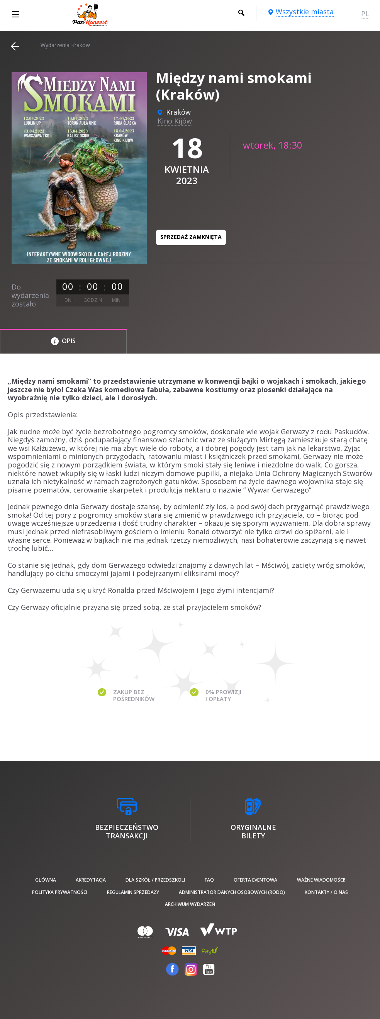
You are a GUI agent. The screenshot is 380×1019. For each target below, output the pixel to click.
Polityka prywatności (59, 892)
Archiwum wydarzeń (190, 904)
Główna (45, 880)
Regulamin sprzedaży (133, 892)
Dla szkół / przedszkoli (155, 880)
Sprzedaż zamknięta (191, 236)
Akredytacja (91, 880)
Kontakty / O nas (326, 892)
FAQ (209, 880)
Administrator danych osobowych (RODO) (232, 892)
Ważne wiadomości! (321, 880)
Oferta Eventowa (255, 880)
